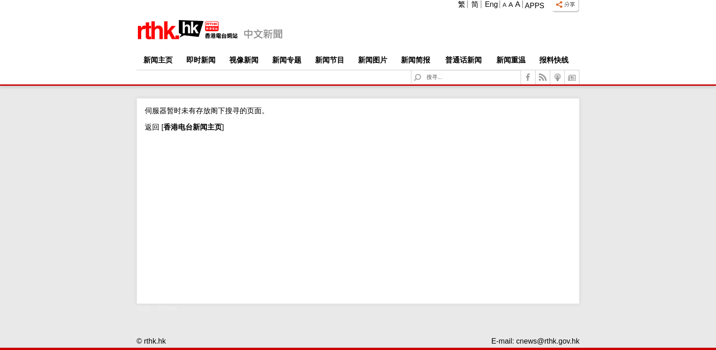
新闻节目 (329, 60)
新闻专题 (286, 60)
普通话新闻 (463, 60)
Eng (491, 4)
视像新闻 (243, 60)
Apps (534, 6)
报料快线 (554, 60)
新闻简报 (415, 60)
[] (191, 127)
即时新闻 (201, 60)
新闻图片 (372, 60)
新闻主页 (158, 60)
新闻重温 (511, 60)
